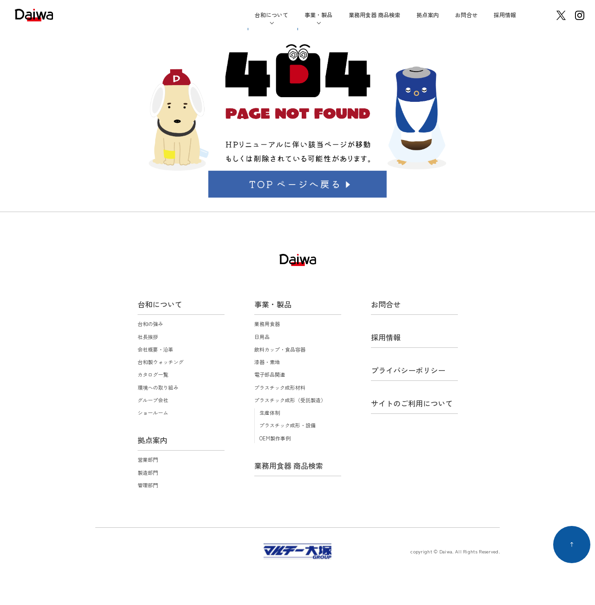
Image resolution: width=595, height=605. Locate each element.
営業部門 (148, 459)
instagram (579, 15)
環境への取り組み (158, 387)
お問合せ (466, 15)
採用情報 (505, 15)
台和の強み (150, 323)
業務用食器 (267, 323)
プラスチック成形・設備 (287, 425)
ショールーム (153, 412)
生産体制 (269, 412)
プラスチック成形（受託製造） (290, 400)
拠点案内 (427, 15)
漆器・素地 (267, 362)
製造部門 (148, 472)
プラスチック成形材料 (279, 387)
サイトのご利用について (412, 403)
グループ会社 (153, 400)
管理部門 (148, 485)
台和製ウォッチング (161, 362)
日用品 (262, 336)
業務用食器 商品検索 (374, 15)
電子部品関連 (269, 374)
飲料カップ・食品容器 (279, 349)
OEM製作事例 (275, 438)
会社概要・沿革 (155, 349)
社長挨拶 (148, 336)
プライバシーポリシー (408, 370)
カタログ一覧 (153, 374)
